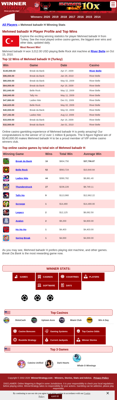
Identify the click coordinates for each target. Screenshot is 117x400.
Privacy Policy (101, 378)
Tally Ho (20, 195)
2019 (55, 16)
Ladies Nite (22, 178)
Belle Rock (22, 169)
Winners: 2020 (40, 16)
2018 (63, 16)
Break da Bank (24, 161)
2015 (89, 16)
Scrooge (20, 204)
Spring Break (23, 238)
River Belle (95, 70)
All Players (9, 24)
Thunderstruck (24, 186)
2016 (80, 16)
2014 (97, 16)
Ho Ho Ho (21, 229)
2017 (72, 16)
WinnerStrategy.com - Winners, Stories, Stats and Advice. (61, 378)
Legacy (20, 212)
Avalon (19, 221)
